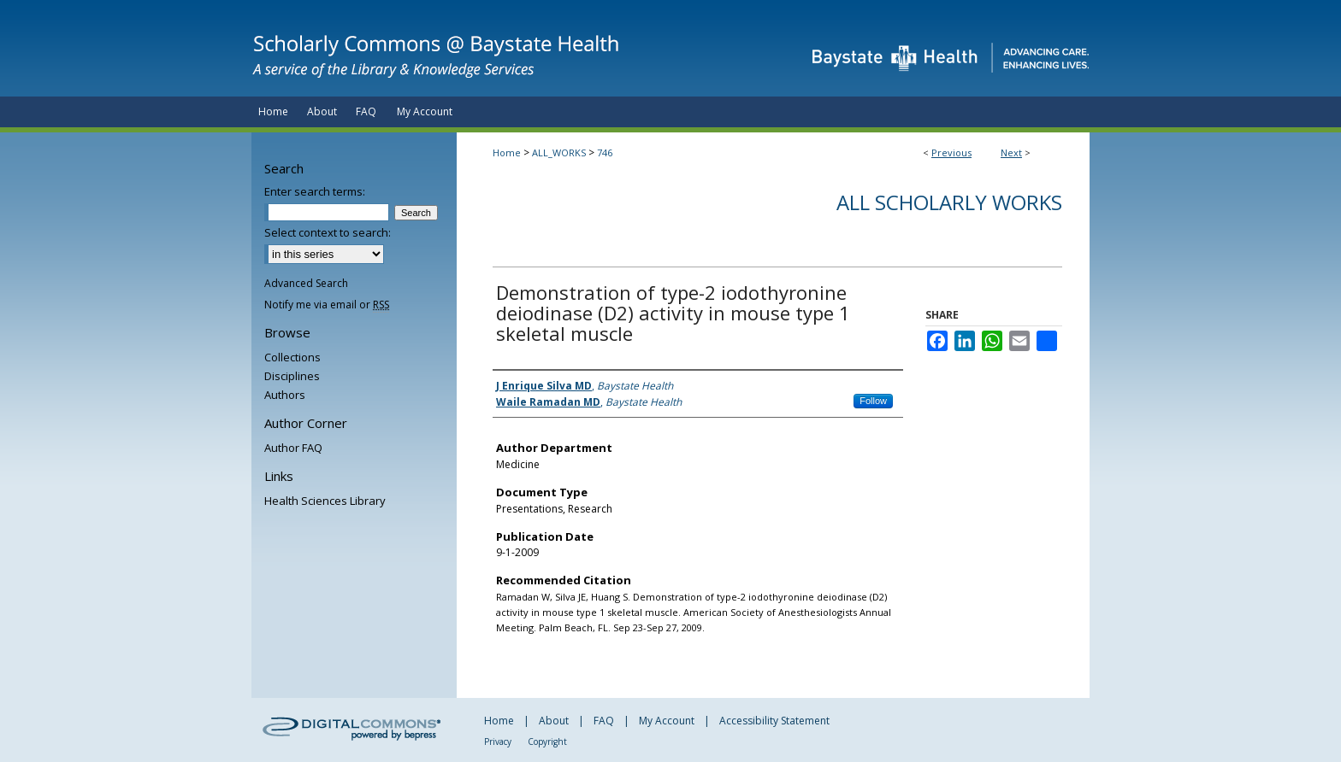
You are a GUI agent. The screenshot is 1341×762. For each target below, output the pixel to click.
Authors (284, 394)
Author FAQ (293, 447)
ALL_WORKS (559, 152)
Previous (951, 152)
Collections (292, 357)
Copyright (547, 741)
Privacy (497, 741)
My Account (666, 720)
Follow (873, 401)
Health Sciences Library (325, 500)
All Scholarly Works (949, 202)
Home (507, 152)
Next (1011, 152)
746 (604, 152)
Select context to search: (327, 232)
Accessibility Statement (774, 720)
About (554, 720)
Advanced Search (306, 283)
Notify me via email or (326, 304)
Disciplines (292, 376)
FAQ (604, 720)
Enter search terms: (314, 191)
